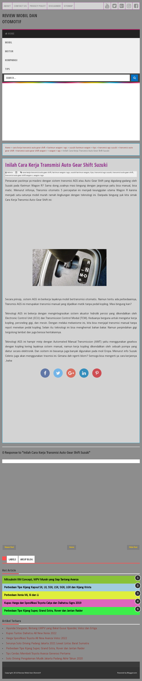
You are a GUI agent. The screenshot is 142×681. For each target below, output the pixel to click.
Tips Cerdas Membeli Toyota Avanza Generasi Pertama (38, 653)
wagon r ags (39, 176)
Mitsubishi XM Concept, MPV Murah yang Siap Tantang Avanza (41, 579)
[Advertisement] (71, 112)
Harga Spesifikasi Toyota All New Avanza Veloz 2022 (36, 638)
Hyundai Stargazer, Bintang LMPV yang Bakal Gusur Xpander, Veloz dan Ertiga (51, 628)
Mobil (8, 42)
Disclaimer (55, 6)
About (7, 6)
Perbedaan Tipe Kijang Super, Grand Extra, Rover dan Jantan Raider (43, 610)
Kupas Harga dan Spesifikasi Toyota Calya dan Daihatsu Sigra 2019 (42, 603)
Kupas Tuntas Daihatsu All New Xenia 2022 (31, 633)
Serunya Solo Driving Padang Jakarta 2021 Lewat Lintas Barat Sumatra (47, 643)
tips (92, 173)
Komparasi (11, 60)
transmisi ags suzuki (103, 173)
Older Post (133, 547)
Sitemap (68, 6)
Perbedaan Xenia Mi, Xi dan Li (21, 595)
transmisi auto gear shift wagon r (19, 176)
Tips (7, 69)
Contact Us (20, 6)
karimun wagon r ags (61, 173)
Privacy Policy (37, 6)
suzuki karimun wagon (80, 173)
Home (9, 33)
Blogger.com (132, 673)
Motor (9, 51)
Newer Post (9, 547)
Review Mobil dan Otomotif (19, 18)
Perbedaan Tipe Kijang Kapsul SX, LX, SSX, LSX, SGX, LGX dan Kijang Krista (47, 587)
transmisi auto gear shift (123, 173)
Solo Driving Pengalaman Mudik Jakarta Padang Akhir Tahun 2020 (44, 658)
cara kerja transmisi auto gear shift (37, 173)
